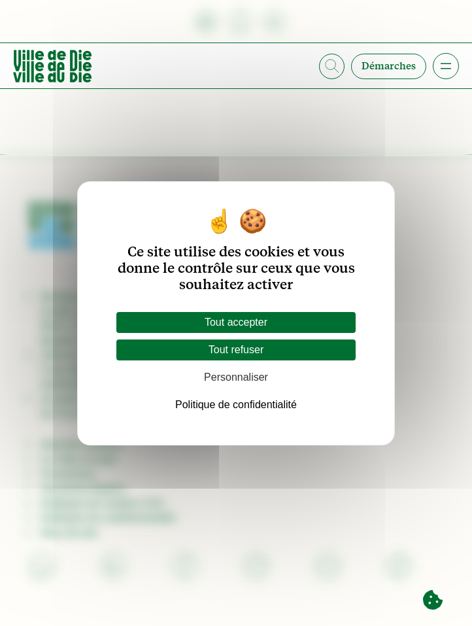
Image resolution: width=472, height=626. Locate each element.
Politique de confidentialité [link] (236, 404)
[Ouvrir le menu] (446, 66)
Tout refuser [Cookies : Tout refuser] (236, 349)
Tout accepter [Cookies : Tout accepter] (236, 322)
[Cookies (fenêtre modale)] (432, 600)
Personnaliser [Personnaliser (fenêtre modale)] (236, 377)
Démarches (389, 66)
